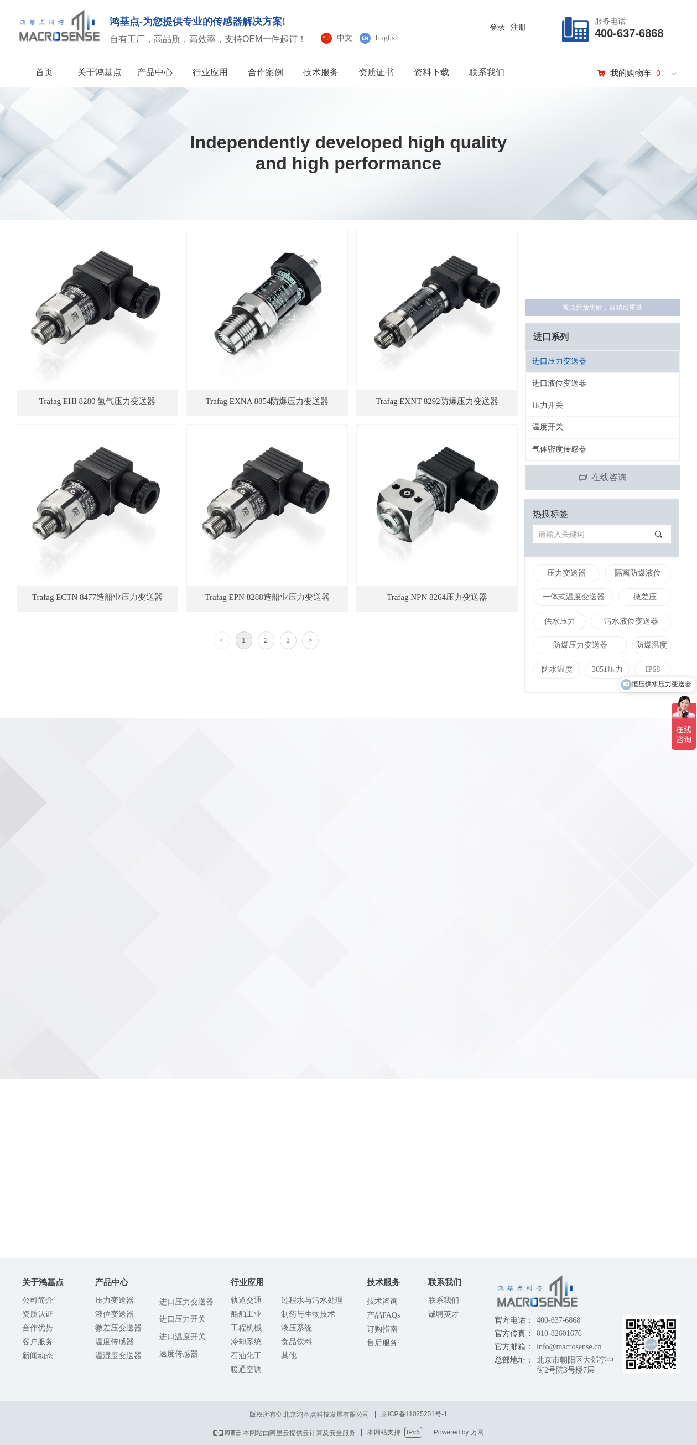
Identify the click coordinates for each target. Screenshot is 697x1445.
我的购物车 (631, 73)
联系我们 (486, 72)
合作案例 (265, 72)
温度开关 (547, 427)
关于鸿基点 (99, 72)
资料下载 (431, 72)
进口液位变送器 (559, 383)
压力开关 (547, 405)
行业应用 (210, 72)
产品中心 (155, 72)
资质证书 (376, 72)
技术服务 (321, 72)
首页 (44, 72)
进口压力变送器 (559, 361)
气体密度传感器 (559, 449)
